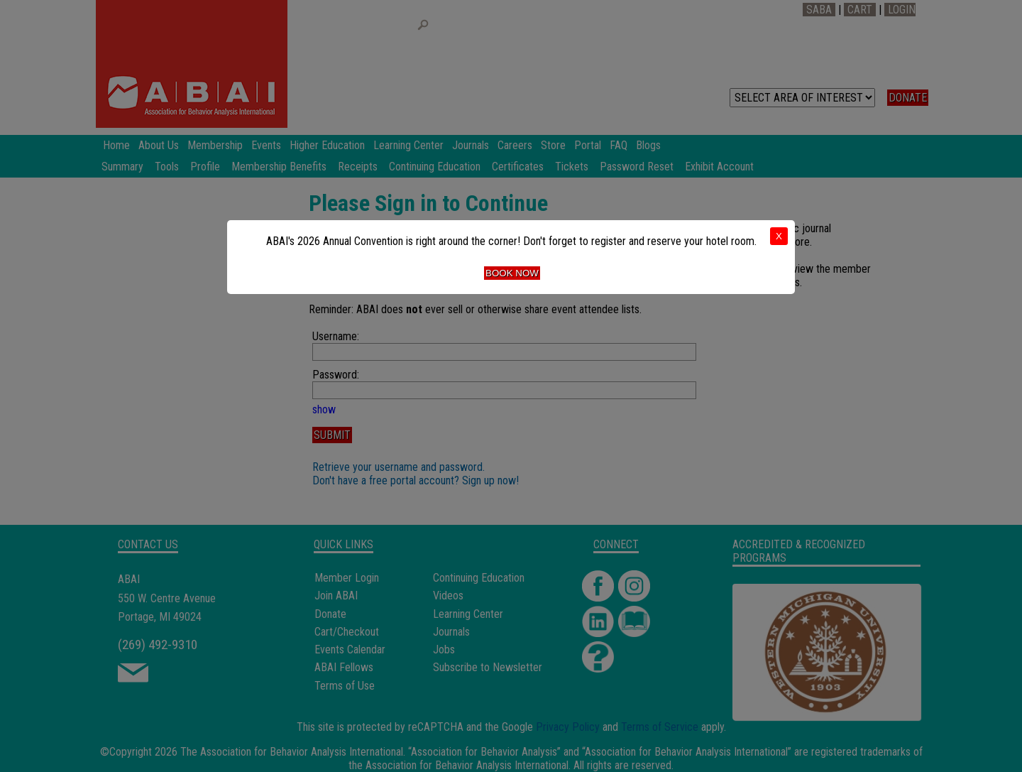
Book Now (512, 273)
